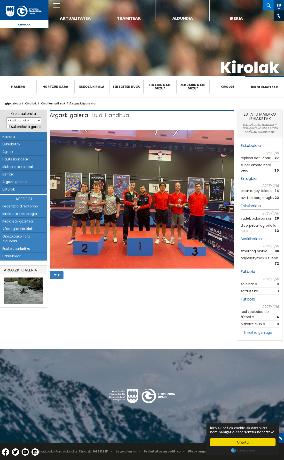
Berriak (8, 174)
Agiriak (7, 151)
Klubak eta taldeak (18, 166)
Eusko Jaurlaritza (16, 248)
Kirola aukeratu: (24, 113)
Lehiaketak (11, 144)
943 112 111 (100, 451)
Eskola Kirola (91, 87)
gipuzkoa (13, 103)
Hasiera (18, 87)
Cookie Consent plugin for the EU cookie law (243, 450)
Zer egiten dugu (126, 87)
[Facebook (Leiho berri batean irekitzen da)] (5, 452)
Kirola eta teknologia (19, 213)
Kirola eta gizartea (17, 221)
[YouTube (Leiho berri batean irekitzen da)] (25, 452)
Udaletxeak (11, 256)
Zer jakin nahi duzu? (192, 86)
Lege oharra (126, 451)
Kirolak (24, 24)
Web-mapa (197, 451)
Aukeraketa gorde (26, 126)
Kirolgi (227, 87)
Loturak (8, 189)
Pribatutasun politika (162, 451)
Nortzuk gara (55, 87)
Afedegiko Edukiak (17, 228)
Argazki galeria (82, 103)
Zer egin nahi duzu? (160, 86)
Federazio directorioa (20, 206)
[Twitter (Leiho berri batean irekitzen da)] (15, 452)
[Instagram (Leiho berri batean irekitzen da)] (35, 452)
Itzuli (56, 275)
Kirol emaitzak (264, 87)
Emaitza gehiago (258, 332)
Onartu (243, 442)
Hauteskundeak (15, 159)
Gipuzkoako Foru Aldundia (16, 239)
